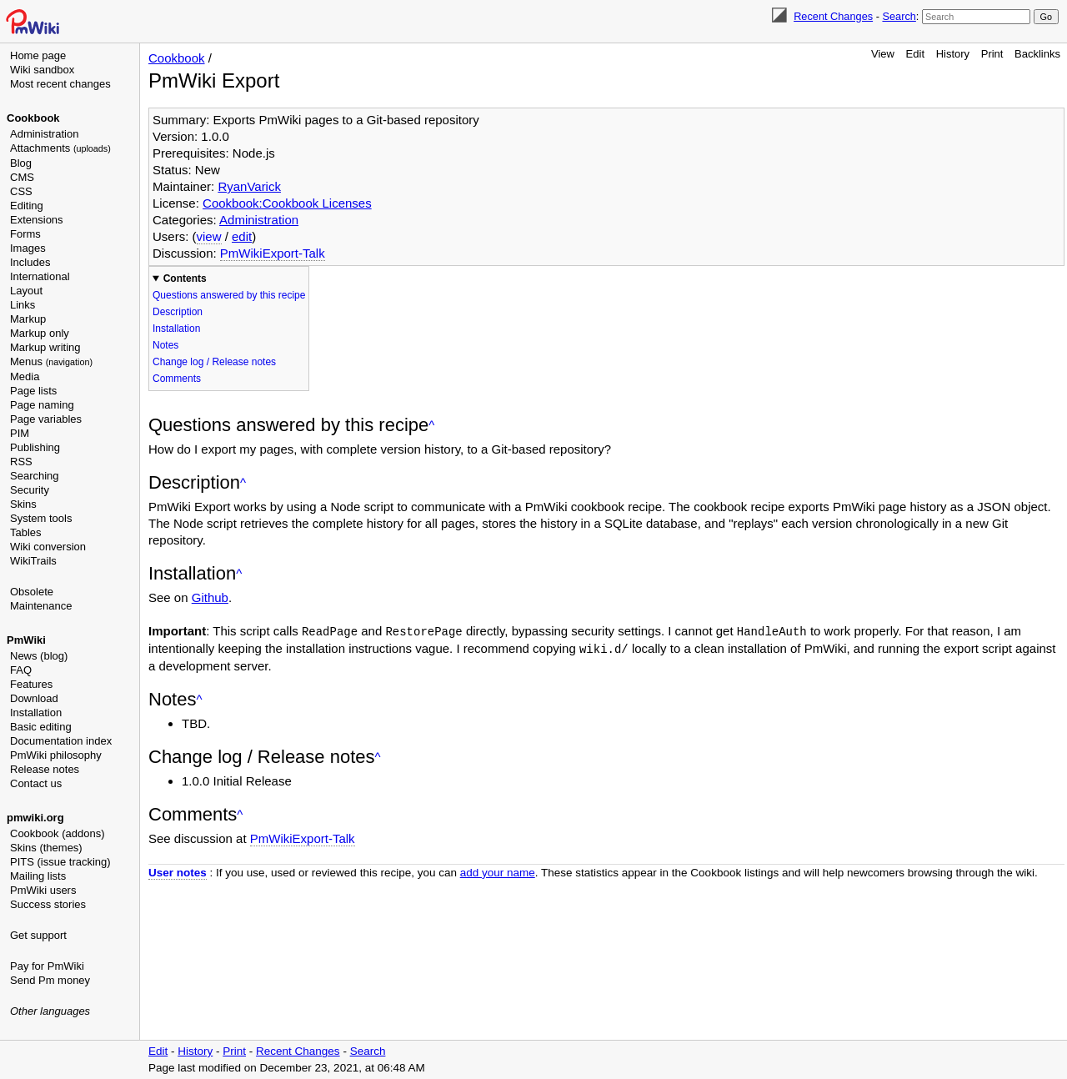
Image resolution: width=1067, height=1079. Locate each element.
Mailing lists (38, 876)
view (209, 236)
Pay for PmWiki (47, 966)
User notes (177, 871)
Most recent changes (60, 84)
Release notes (44, 769)
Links (22, 305)
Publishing (35, 447)
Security (29, 490)
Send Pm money (50, 980)
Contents (185, 278)
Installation (36, 712)
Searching (34, 475)
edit (242, 236)
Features (31, 684)
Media (24, 376)
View (882, 54)
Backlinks (1037, 54)
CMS (22, 177)
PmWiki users (43, 890)
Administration (44, 134)
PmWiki (26, 640)
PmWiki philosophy (56, 755)
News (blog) (39, 656)
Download (34, 698)
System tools (41, 518)
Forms (25, 234)
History (952, 54)
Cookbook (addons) (57, 833)
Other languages (50, 1011)
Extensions (36, 219)
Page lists (33, 390)
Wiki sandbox (42, 69)
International (40, 276)
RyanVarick (249, 186)
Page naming (42, 405)
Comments (177, 378)
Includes (30, 262)
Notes (165, 345)
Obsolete (31, 591)
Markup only (39, 333)
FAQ (21, 670)
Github (210, 597)
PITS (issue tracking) (60, 862)
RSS (21, 461)
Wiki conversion (48, 546)
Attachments (60, 148)
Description (178, 312)
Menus (51, 361)
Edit (915, 54)
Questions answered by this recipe (229, 295)
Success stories (48, 904)
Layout (26, 290)
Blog (21, 163)
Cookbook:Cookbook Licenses (287, 203)
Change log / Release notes (214, 362)
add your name (497, 871)
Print (992, 54)
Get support (38, 935)
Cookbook (33, 118)
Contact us (36, 783)
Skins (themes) (46, 847)
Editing (26, 205)
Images (28, 248)
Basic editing (41, 726)
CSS (21, 191)
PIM (19, 433)
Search (898, 16)
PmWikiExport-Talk (272, 253)
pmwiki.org (35, 817)
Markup (28, 319)
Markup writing (45, 347)
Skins (23, 504)
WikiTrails (33, 561)
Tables (26, 532)
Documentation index (61, 741)
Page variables (46, 419)
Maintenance (41, 606)
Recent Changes (833, 16)
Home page (38, 55)
